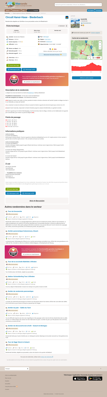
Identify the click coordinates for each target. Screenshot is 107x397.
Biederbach (49, 41)
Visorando (7, 13)
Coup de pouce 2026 (11, 386)
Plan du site (8, 378)
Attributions (81, 58)
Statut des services (48, 394)
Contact (7, 389)
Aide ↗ (24, 10)
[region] (86, 50)
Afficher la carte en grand (86, 78)
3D (96, 58)
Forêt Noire (48, 39)
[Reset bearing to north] (100, 48)
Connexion (98, 10)
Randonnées (16, 10)
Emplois (7, 381)
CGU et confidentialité (10, 375)
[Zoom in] (100, 42)
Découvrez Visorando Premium (53, 54)
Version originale (95, 32)
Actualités (7, 383)
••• (11, 13)
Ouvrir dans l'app (13, 65)
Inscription (91, 10)
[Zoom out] (100, 45)
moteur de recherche (47, 357)
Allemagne (46, 36)
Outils (8, 10)
